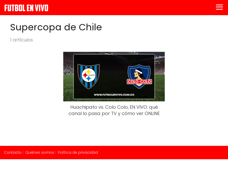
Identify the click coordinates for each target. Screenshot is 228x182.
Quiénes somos (39, 152)
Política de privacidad (78, 152)
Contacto (13, 152)
